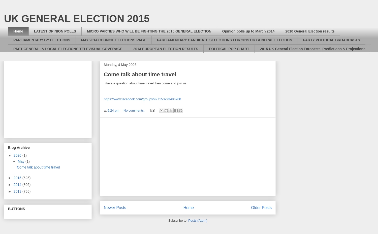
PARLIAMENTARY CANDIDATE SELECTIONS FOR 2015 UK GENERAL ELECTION (224, 40)
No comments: (134, 110)
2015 (18, 178)
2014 (18, 185)
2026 (18, 155)
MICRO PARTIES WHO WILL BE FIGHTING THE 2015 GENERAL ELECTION (149, 31)
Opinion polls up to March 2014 (248, 31)
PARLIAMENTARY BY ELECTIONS (41, 40)
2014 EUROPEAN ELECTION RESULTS (165, 49)
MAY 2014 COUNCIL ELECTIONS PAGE (113, 40)
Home (18, 31)
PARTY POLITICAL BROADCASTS (331, 40)
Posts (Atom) (197, 220)
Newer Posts (115, 208)
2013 (18, 191)
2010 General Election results (310, 31)
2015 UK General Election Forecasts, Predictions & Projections (312, 49)
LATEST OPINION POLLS (55, 31)
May (21, 161)
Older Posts (261, 208)
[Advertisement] (187, 156)
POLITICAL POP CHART (229, 49)
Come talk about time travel (140, 74)
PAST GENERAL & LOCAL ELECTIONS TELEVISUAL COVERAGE (67, 49)
